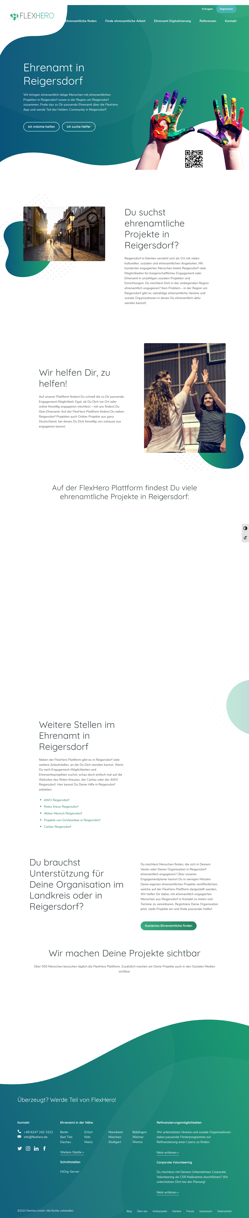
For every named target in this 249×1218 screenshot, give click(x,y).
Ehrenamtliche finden (81, 21)
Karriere (176, 1211)
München (114, 1137)
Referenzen (208, 21)
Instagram (28, 1148)
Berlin (64, 1132)
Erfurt (88, 1132)
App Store (172, 510)
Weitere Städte (71, 1152)
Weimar (138, 1137)
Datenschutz (224, 1211)
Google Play (77, 510)
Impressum (205, 1211)
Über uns (142, 1211)
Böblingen (139, 1132)
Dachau (65, 1142)
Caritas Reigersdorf (57, 827)
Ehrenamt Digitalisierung (172, 21)
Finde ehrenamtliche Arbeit (125, 21)
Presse (190, 1211)
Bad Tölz (66, 1137)
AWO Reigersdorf (56, 800)
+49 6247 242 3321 (38, 1131)
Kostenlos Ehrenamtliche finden (168, 926)
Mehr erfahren (167, 1152)
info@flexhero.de (36, 1136)
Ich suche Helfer (79, 127)
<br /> (124, 625)
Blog (129, 1211)
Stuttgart (114, 1142)
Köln (87, 1137)
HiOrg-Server (69, 1172)
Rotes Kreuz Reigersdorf (61, 807)
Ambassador (160, 1211)
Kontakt (231, 21)
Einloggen (207, 9)
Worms (137, 1142)
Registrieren (226, 9)
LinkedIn (36, 1148)
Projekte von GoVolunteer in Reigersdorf (72, 820)
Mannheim (115, 1132)
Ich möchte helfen (41, 127)
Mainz (88, 1142)
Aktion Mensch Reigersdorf (63, 813)
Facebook (44, 1148)
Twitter (19, 1148)
